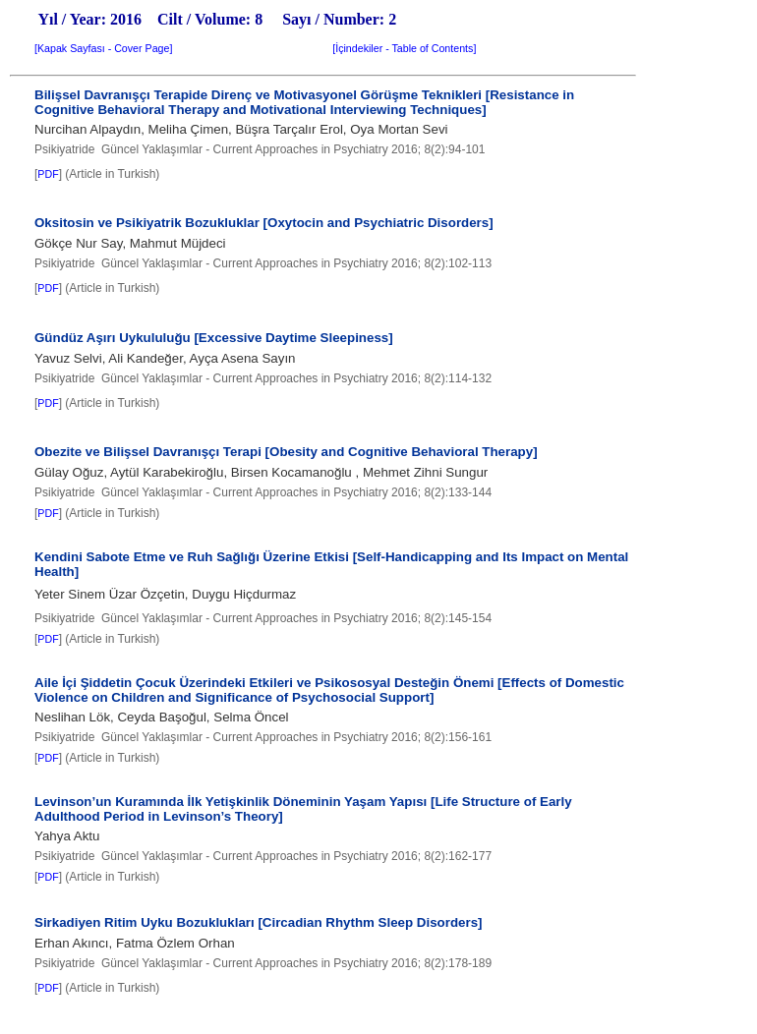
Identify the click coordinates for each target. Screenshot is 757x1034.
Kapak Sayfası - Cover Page (103, 48)
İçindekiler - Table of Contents (404, 48)
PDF (47, 174)
